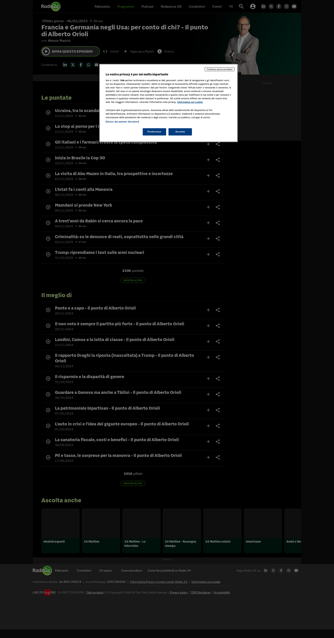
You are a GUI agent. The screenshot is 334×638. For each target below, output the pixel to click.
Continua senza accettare (220, 69)
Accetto (180, 131)
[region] (168, 103)
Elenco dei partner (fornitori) (122, 121)
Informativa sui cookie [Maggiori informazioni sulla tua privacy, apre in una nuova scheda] (190, 102)
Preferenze (154, 131)
